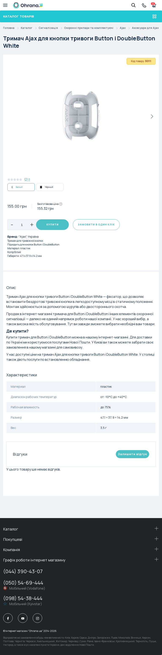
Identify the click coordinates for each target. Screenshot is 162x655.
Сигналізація (51, 28)
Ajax (126, 28)
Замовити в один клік (96, 224)
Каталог (30, 28)
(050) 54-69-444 (23, 582)
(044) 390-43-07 (23, 571)
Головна (12, 28)
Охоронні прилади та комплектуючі (92, 28)
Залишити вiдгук (132, 454)
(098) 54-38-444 (22, 598)
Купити (52, 224)
